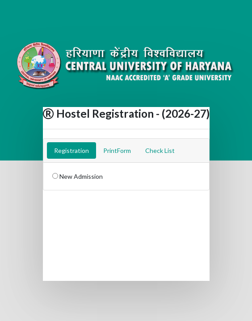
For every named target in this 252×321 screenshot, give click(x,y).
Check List (160, 150)
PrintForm (117, 150)
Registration (71, 150)
